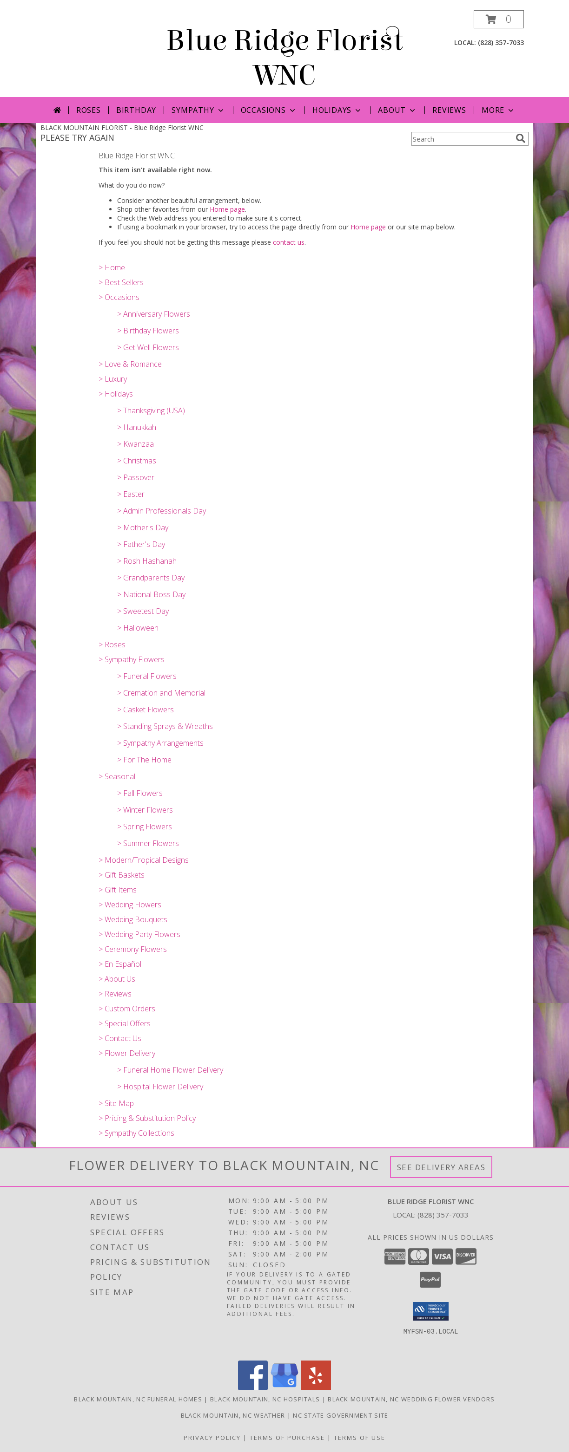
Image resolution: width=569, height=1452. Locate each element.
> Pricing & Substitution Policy (147, 1118)
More (499, 110)
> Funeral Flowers (147, 676)
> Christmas (136, 461)
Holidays (337, 110)
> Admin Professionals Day (161, 511)
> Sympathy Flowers (132, 659)
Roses (88, 110)
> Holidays (116, 394)
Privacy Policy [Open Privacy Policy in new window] (212, 1437)
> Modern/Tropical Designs (144, 860)
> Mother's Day (142, 527)
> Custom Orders (127, 1008)
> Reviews (115, 994)
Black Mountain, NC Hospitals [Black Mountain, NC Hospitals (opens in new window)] (265, 1399)
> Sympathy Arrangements (160, 743)
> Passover (135, 477)
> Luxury (113, 379)
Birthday (136, 110)
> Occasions (119, 297)
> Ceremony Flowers (133, 949)
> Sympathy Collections (136, 1133)
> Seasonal (117, 776)
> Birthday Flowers (148, 331)
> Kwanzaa (135, 444)
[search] (520, 138)
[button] (499, 19)
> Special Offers (125, 1023)
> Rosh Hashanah (147, 561)
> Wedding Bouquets (133, 919)
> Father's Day (141, 544)
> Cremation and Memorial (161, 693)
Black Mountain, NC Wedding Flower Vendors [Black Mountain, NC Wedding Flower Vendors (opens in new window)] (411, 1399)
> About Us (117, 979)
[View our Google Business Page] (284, 1387)
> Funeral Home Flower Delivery (170, 1070)
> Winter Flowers (145, 810)
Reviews (449, 110)
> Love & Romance (130, 364)
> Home (112, 267)
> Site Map (116, 1103)
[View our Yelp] (316, 1387)
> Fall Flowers (140, 793)
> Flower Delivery (127, 1053)
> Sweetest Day (143, 611)
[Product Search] (461, 138)
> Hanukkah (136, 427)
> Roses (112, 644)
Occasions (269, 110)
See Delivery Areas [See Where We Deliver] (441, 1167)
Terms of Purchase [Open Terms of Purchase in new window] (287, 1437)
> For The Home (144, 760)
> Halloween (138, 628)
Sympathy (198, 110)
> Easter (131, 494)
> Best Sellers (121, 282)
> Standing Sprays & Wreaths (165, 726)
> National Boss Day (151, 594)
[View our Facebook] (253, 1387)
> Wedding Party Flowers (139, 934)
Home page (227, 209)
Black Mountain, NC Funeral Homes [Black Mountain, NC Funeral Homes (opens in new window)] (138, 1399)
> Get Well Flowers (148, 347)
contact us (288, 242)
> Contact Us (120, 1038)
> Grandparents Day (151, 578)
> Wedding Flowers (130, 904)
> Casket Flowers (145, 709)
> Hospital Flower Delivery (160, 1086)
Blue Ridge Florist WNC (284, 58)
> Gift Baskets (122, 875)
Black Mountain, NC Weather (233, 1415)
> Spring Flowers (144, 826)
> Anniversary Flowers (153, 314)
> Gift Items (118, 890)
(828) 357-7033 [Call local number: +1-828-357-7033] (501, 42)
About (397, 110)
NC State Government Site (340, 1415)
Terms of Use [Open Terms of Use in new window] (359, 1437)
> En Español (120, 964)
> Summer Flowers (148, 843)
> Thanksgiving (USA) (151, 410)
